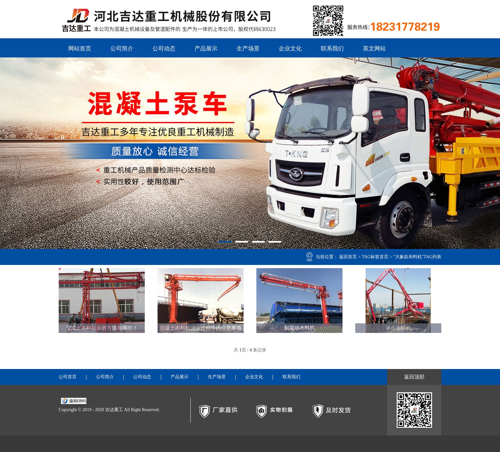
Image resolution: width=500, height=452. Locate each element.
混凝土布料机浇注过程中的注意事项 (200, 328)
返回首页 (348, 256)
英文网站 (374, 48)
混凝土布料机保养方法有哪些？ (101, 328)
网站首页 (79, 48)
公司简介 (121, 48)
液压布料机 (398, 328)
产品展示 (206, 48)
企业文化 (290, 48)
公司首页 (68, 377)
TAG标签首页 (375, 256)
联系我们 (332, 48)
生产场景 (248, 48)
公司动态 (163, 48)
